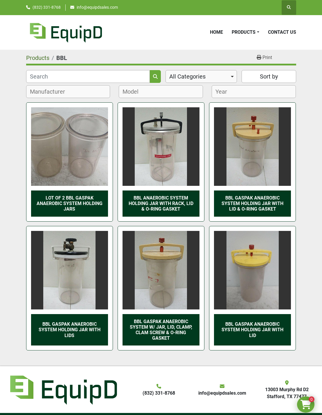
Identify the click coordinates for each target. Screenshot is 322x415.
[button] (245, 32)
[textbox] (50, 91)
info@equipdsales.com (97, 7)
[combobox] (201, 76)
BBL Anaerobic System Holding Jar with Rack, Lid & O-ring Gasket (161, 203)
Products (244, 32)
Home (216, 32)
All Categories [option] (187, 76)
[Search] (88, 76)
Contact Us (282, 32)
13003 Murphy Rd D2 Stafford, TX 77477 (287, 393)
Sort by (269, 76)
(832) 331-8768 (47, 7)
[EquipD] (63, 389)
